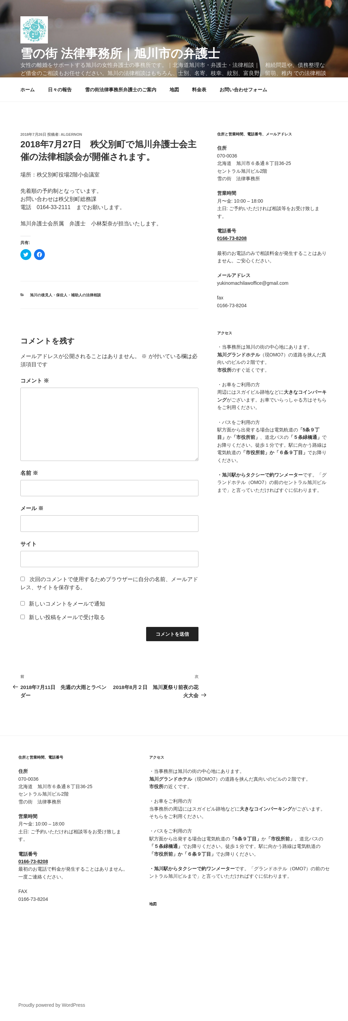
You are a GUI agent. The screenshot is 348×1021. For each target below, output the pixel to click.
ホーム (27, 89)
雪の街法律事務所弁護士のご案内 (120, 89)
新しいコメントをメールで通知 (67, 604)
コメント (34, 381)
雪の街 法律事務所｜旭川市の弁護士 (120, 53)
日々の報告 (60, 89)
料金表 (199, 89)
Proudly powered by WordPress (51, 1005)
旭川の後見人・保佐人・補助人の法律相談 (65, 295)
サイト (28, 544)
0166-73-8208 (232, 238)
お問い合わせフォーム (243, 89)
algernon (71, 134)
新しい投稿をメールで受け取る (67, 617)
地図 (174, 89)
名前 (29, 473)
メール (32, 508)
